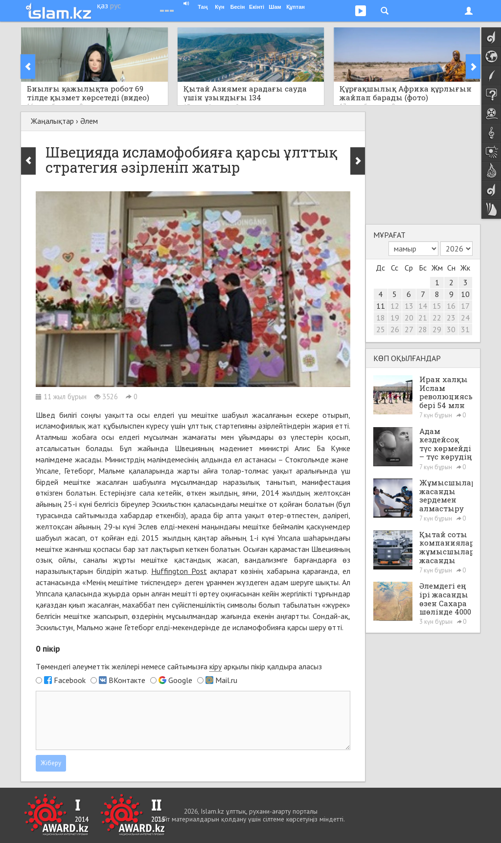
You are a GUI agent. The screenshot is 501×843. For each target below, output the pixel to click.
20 (409, 317)
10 (465, 294)
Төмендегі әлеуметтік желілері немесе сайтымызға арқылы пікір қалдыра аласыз (179, 666)
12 (394, 306)
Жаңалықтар (52, 121)
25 (380, 329)
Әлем (89, 121)
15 (437, 306)
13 (409, 306)
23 (451, 317)
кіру (215, 666)
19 (394, 317)
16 (451, 306)
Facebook (70, 680)
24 (465, 317)
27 (409, 329)
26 (394, 329)
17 (465, 306)
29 (437, 329)
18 (380, 317)
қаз (102, 5)
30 (451, 329)
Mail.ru (226, 680)
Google (180, 680)
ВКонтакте (127, 680)
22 (437, 317)
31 (465, 329)
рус (115, 5)
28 (422, 329)
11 (380, 306)
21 (422, 317)
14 (422, 306)
